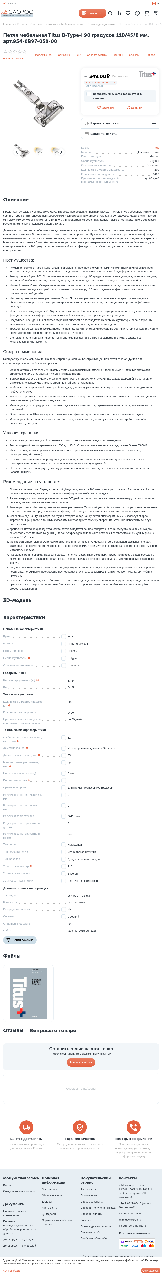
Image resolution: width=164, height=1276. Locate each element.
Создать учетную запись (19, 1191)
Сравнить (134, 108)
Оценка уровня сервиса (96, 1226)
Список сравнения (92, 1201)
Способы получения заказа (98, 1207)
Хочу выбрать (11, 1270)
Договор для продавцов (18, 1239)
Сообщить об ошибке (94, 1238)
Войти (7, 1185)
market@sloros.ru (130, 1219)
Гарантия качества (80, 1139)
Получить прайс (91, 1232)
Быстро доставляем (26, 1139)
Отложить (105, 108)
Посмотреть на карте (132, 1225)
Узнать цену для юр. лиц (100, 82)
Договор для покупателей (19, 1245)
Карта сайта (49, 1207)
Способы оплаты (91, 1214)
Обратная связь (52, 1195)
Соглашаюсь (150, 1270)
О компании (49, 1189)
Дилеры (47, 1201)
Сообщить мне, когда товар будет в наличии (114, 96)
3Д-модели (49, 1214)
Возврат (86, 1220)
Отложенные (89, 1195)
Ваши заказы (89, 1189)
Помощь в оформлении (133, 1139)
